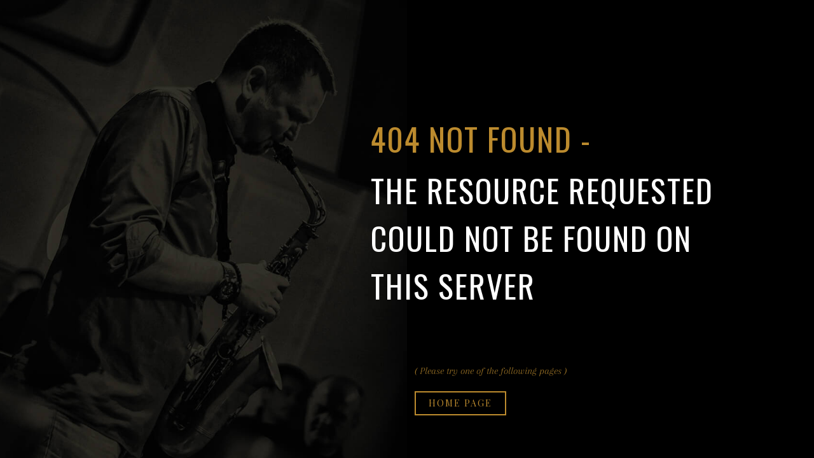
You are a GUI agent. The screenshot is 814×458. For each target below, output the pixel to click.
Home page (460, 403)
